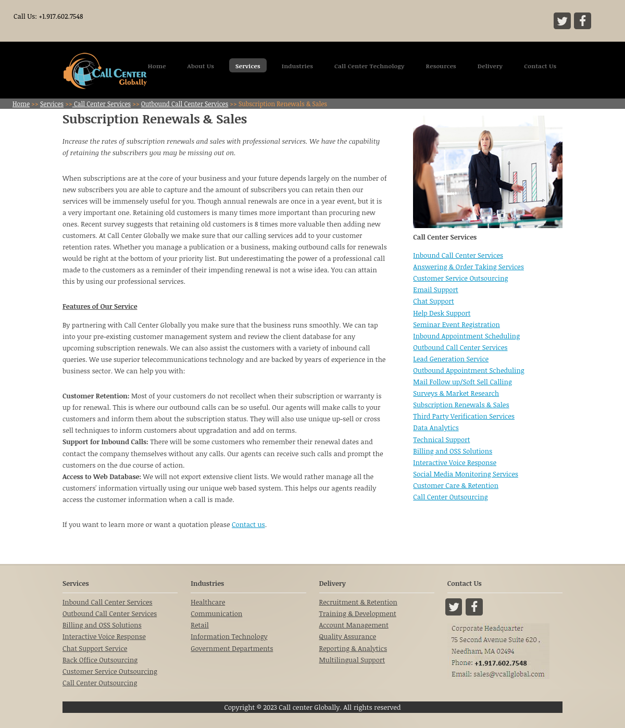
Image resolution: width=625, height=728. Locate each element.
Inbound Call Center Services (458, 255)
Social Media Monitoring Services (465, 474)
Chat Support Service (95, 648)
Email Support (435, 289)
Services (247, 65)
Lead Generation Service (451, 358)
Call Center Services (101, 103)
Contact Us (540, 65)
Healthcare (208, 602)
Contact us (248, 524)
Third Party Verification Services (464, 416)
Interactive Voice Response (454, 462)
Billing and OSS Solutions (452, 451)
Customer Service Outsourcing (460, 278)
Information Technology (229, 636)
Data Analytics (435, 427)
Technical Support (441, 439)
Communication (216, 613)
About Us (201, 65)
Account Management (354, 625)
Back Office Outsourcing (100, 659)
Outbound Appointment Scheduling (468, 370)
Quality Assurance (348, 636)
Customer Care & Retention (455, 485)
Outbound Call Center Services (184, 103)
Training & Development (357, 613)
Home (157, 65)
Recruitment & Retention (358, 602)
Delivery (490, 65)
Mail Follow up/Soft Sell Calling (462, 381)
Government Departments (232, 648)
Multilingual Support (352, 659)
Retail (200, 625)
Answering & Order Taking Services (468, 266)
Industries (297, 65)
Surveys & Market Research (456, 393)
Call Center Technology (369, 65)
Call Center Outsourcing (450, 496)
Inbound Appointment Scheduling (466, 336)
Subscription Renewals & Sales (461, 404)
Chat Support (433, 301)
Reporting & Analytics (353, 648)
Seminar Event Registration (456, 324)
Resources (441, 65)
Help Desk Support (441, 313)
